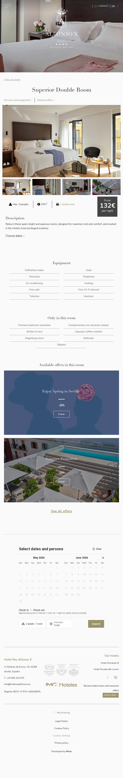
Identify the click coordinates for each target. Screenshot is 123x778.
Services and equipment (17, 100)
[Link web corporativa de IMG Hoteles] (61, 684)
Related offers (45, 100)
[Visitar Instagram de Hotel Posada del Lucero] (115, 677)
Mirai (69, 751)
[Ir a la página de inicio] (61, 27)
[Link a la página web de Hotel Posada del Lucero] (100, 669)
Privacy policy (61, 742)
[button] (4, 141)
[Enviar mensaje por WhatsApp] (93, 6)
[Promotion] (61, 625)
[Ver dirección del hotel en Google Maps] (22, 669)
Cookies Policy (61, 728)
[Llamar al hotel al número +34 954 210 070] (22, 678)
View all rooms (12, 79)
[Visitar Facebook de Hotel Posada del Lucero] (107, 677)
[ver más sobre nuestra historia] (110, 695)
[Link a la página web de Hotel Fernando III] (100, 663)
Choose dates (14, 236)
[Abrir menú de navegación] (7, 6)
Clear (97, 549)
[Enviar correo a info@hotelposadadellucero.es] (22, 684)
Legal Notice (61, 721)
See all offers (61, 511)
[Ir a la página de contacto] (102, 6)
